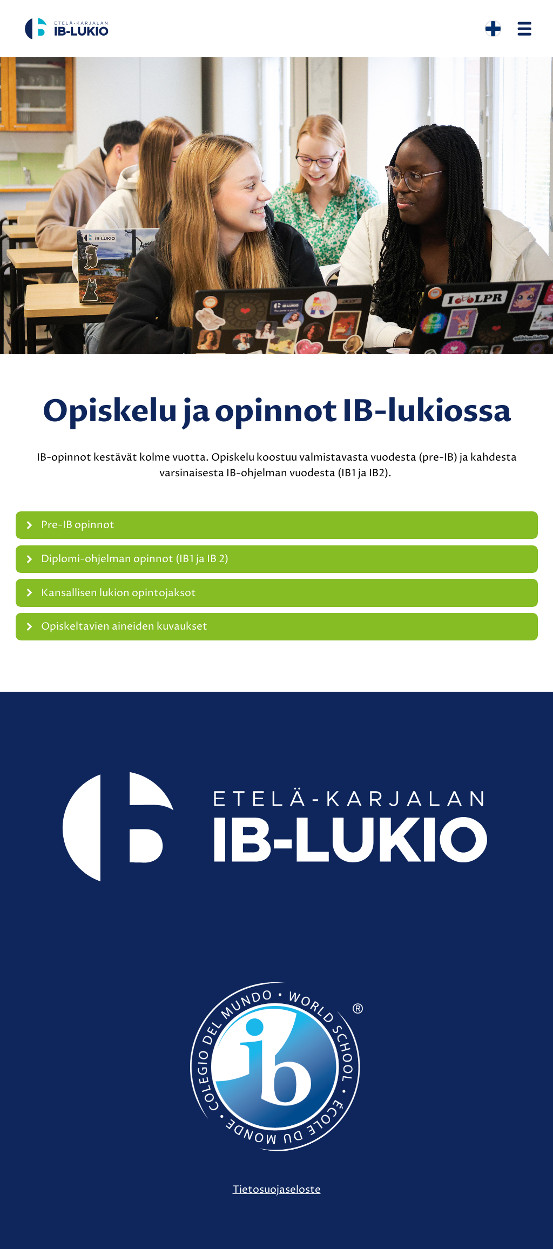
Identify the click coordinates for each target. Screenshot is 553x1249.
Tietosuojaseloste (277, 1190)
